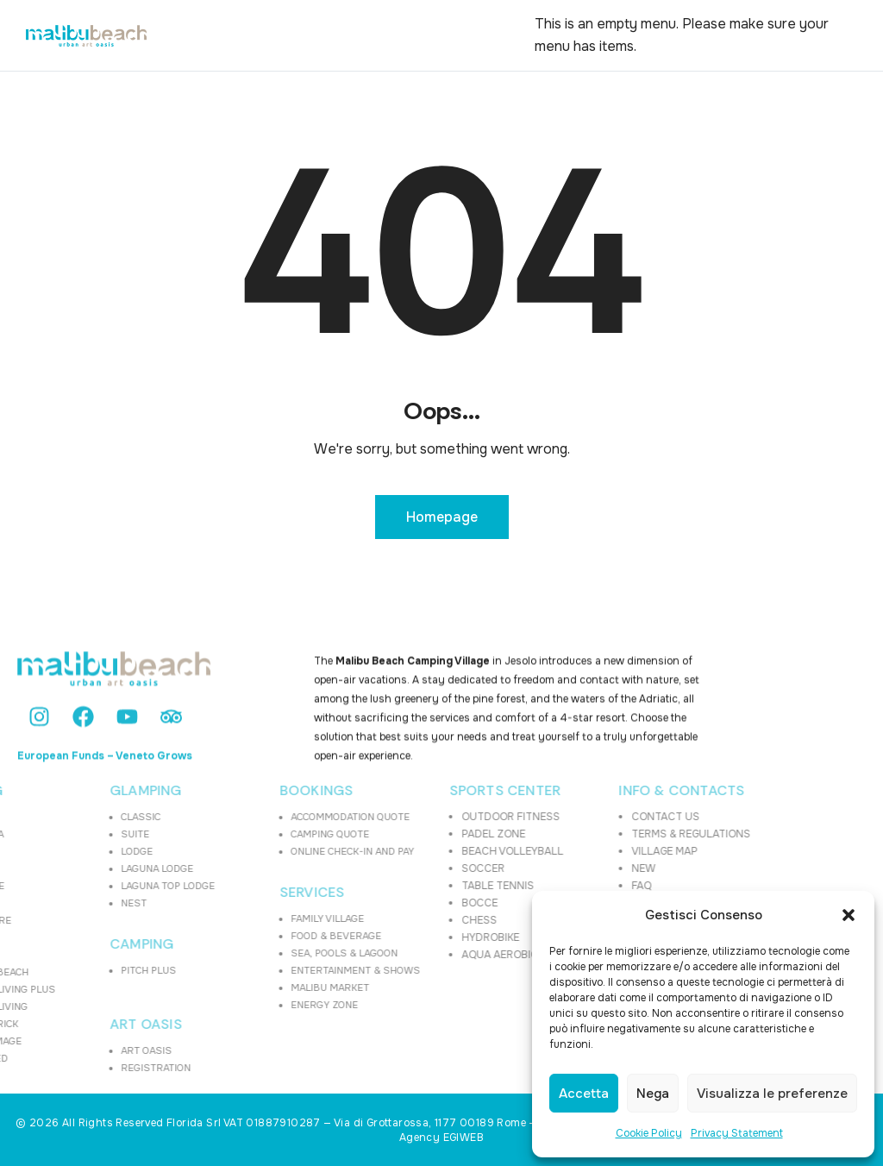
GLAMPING (88, 791)
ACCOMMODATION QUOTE (292, 817)
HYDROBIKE (432, 937)
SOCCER (425, 868)
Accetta (584, 1093)
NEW (585, 868)
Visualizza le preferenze (772, 1093)
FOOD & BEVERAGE (278, 936)
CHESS (421, 920)
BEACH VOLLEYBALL (454, 851)
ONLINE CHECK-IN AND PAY (294, 851)
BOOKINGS (259, 791)
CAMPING (84, 944)
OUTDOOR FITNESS (453, 817)
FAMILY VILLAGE (269, 918)
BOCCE (422, 903)
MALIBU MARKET (272, 987)
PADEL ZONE (435, 834)
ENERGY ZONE (266, 1005)
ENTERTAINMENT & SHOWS (297, 970)
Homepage (442, 517)
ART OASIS (88, 1024)
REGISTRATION (98, 1068)
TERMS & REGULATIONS (632, 834)
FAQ (583, 886)
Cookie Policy (649, 1133)
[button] (848, 915)
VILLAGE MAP (606, 851)
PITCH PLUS (90, 970)
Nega (652, 1093)
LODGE (79, 851)
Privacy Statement (737, 1133)
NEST (76, 903)
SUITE (77, 834)
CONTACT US (607, 817)
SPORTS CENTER (447, 791)
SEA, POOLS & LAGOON (286, 953)
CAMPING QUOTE (272, 834)
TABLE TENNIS (440, 886)
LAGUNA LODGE (99, 868)
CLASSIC (83, 817)
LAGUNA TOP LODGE (110, 886)
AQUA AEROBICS (445, 955)
